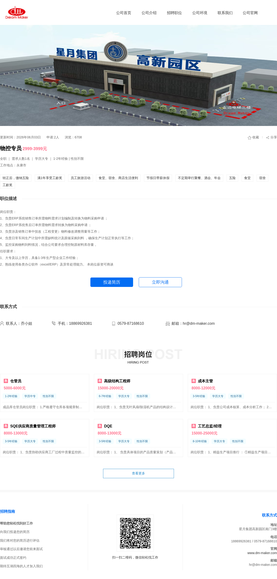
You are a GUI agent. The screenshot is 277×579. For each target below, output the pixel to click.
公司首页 (123, 13)
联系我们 (225, 13)
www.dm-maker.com (262, 553)
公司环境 (199, 13)
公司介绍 (149, 13)
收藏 (255, 137)
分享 (273, 137)
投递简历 (111, 282)
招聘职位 (174, 13)
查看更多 (138, 473)
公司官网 (250, 13)
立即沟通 (160, 282)
